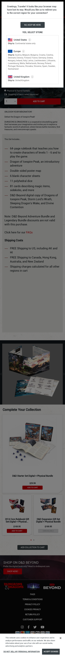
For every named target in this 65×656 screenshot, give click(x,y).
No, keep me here (32, 25)
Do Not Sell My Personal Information (21, 652)
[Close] (60, 638)
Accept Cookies (51, 652)
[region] (32, 645)
